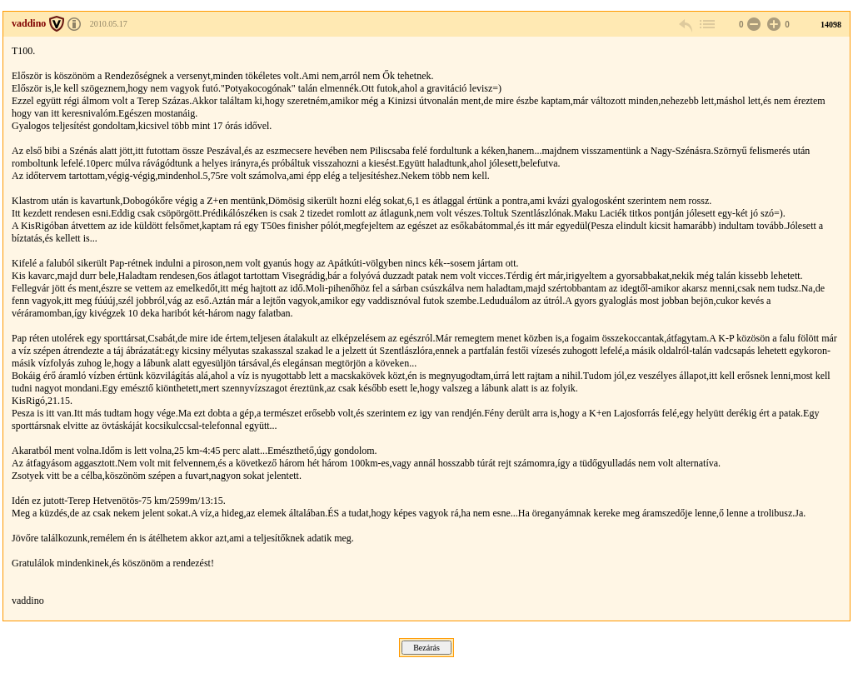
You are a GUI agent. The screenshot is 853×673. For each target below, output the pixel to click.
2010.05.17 (108, 23)
